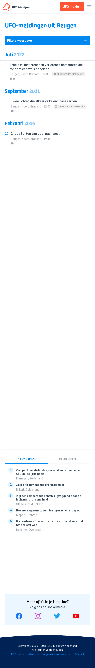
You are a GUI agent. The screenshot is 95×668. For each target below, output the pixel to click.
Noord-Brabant (30, 74)
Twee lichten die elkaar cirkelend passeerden (44, 101)
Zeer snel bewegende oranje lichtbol (40, 485)
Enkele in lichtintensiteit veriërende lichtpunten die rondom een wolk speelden (46, 67)
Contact (79, 654)
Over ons (34, 654)
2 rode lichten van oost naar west (35, 134)
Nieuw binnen (26, 459)
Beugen (14, 74)
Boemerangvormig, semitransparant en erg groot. (49, 510)
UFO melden (18, 654)
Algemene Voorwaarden (57, 654)
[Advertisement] (47, 296)
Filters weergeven (20, 41)
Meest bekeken (68, 459)
